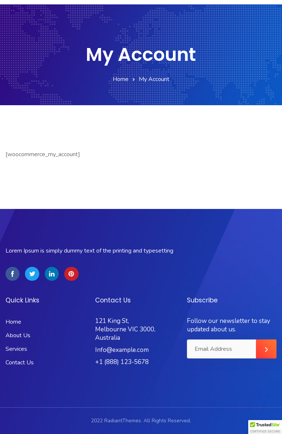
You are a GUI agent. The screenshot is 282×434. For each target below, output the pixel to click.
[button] (265, 427)
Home (121, 79)
